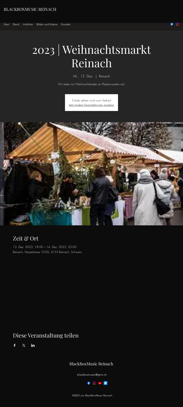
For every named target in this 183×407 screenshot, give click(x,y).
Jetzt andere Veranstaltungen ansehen (91, 105)
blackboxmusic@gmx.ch (92, 374)
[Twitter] (105, 383)
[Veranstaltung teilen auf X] (24, 345)
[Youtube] (100, 383)
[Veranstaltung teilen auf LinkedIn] (33, 345)
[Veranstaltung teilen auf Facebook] (14, 345)
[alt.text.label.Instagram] (177, 24)
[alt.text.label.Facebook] (172, 24)
